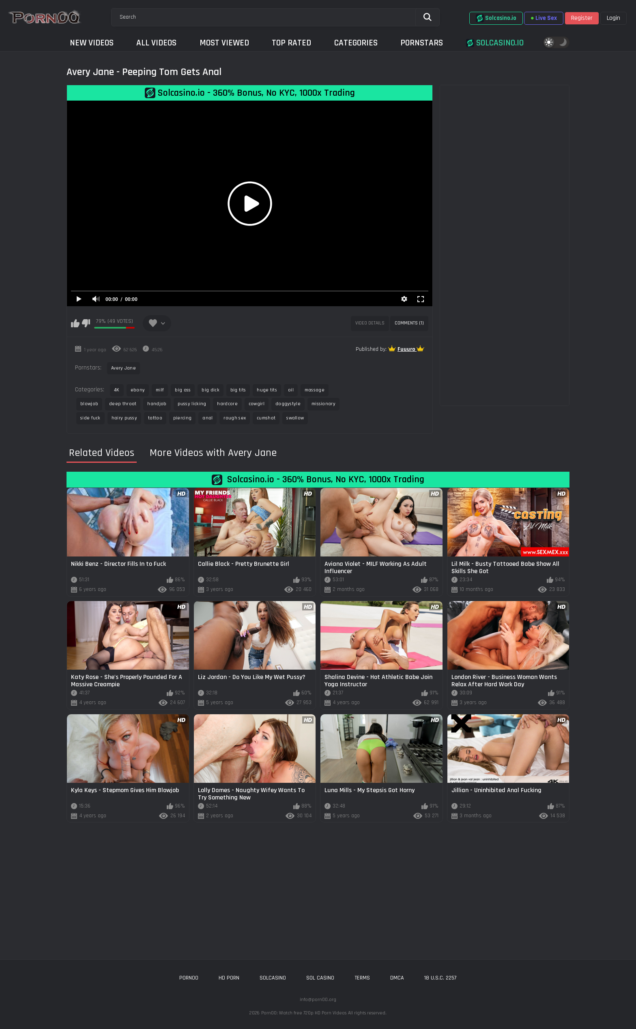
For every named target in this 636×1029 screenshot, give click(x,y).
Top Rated (291, 42)
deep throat (122, 404)
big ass (183, 390)
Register (582, 18)
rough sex (234, 418)
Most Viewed (224, 42)
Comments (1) (409, 323)
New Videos (92, 42)
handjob (156, 404)
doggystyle (288, 404)
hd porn (229, 978)
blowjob (89, 404)
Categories (356, 42)
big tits (238, 390)
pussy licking (192, 404)
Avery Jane (123, 368)
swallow (295, 418)
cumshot (266, 418)
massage (314, 390)
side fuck (90, 418)
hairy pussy (124, 418)
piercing (182, 418)
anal (207, 418)
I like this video (75, 323)
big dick (210, 390)
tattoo (155, 418)
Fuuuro (407, 349)
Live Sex (544, 18)
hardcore (227, 404)
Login (613, 18)
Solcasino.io (496, 18)
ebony (138, 390)
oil (291, 390)
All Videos (156, 42)
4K (117, 390)
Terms (362, 978)
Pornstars (421, 42)
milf (160, 390)
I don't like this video (86, 323)
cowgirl (256, 404)
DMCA (397, 978)
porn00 (188, 978)
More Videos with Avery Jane (213, 453)
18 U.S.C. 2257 (440, 978)
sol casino (320, 978)
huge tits (267, 390)
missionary (323, 404)
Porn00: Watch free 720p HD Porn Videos (303, 1013)
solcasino (273, 978)
